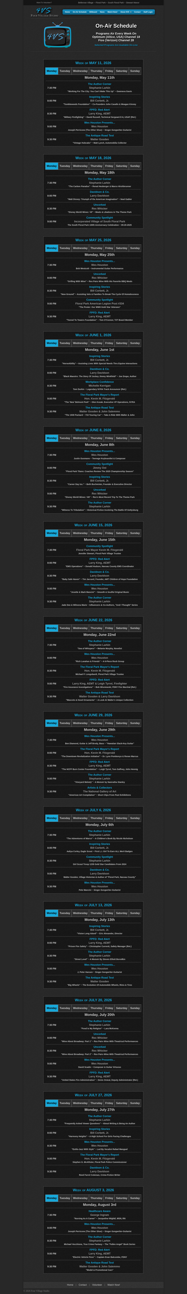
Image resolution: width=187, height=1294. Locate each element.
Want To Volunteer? (44, 3)
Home (67, 12)
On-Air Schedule (79, 12)
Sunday (135, 71)
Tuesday (65, 71)
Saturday (121, 71)
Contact (137, 12)
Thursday (96, 71)
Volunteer (97, 1285)
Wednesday (80, 71)
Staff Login (148, 12)
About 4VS (126, 12)
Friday (109, 71)
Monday (52, 71)
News (102, 12)
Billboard (93, 12)
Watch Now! (112, 12)
